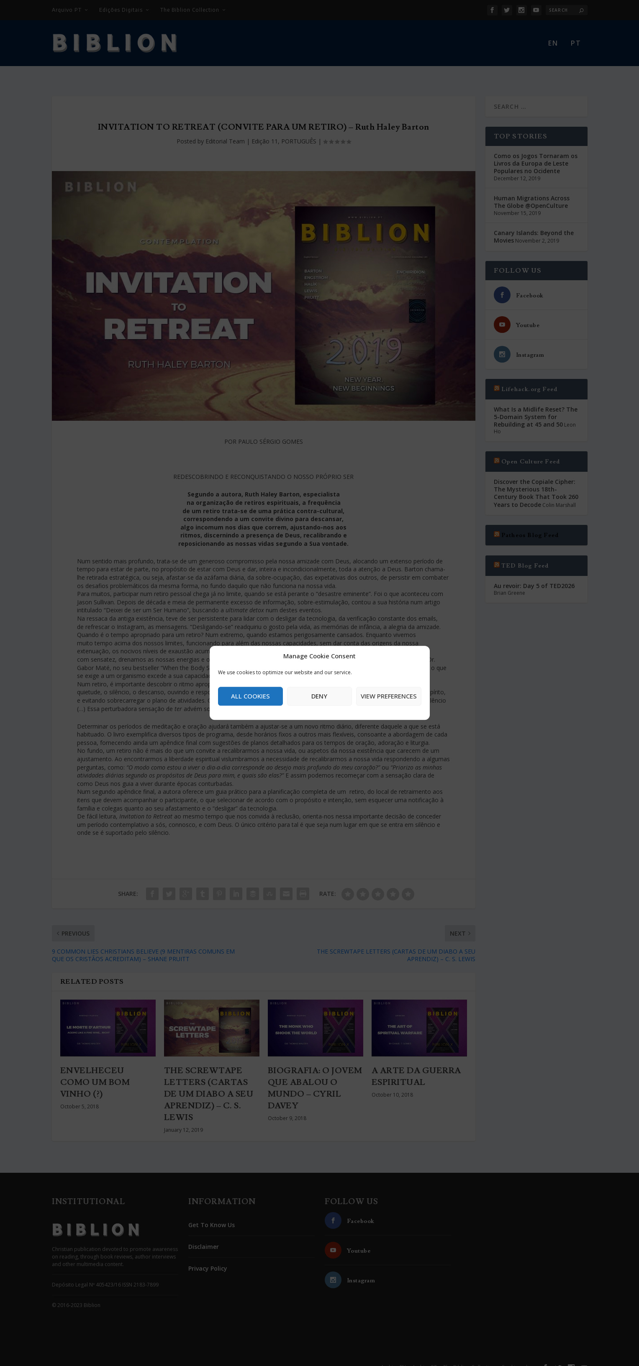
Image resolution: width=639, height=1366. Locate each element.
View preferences (389, 696)
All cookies (250, 696)
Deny (319, 696)
